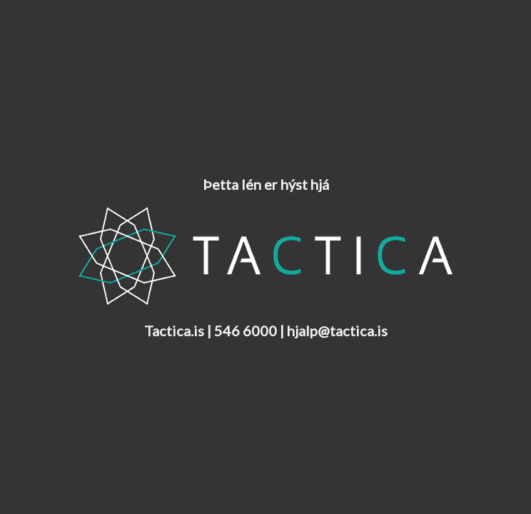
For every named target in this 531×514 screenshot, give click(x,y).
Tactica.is (174, 330)
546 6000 (245, 330)
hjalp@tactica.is (337, 330)
